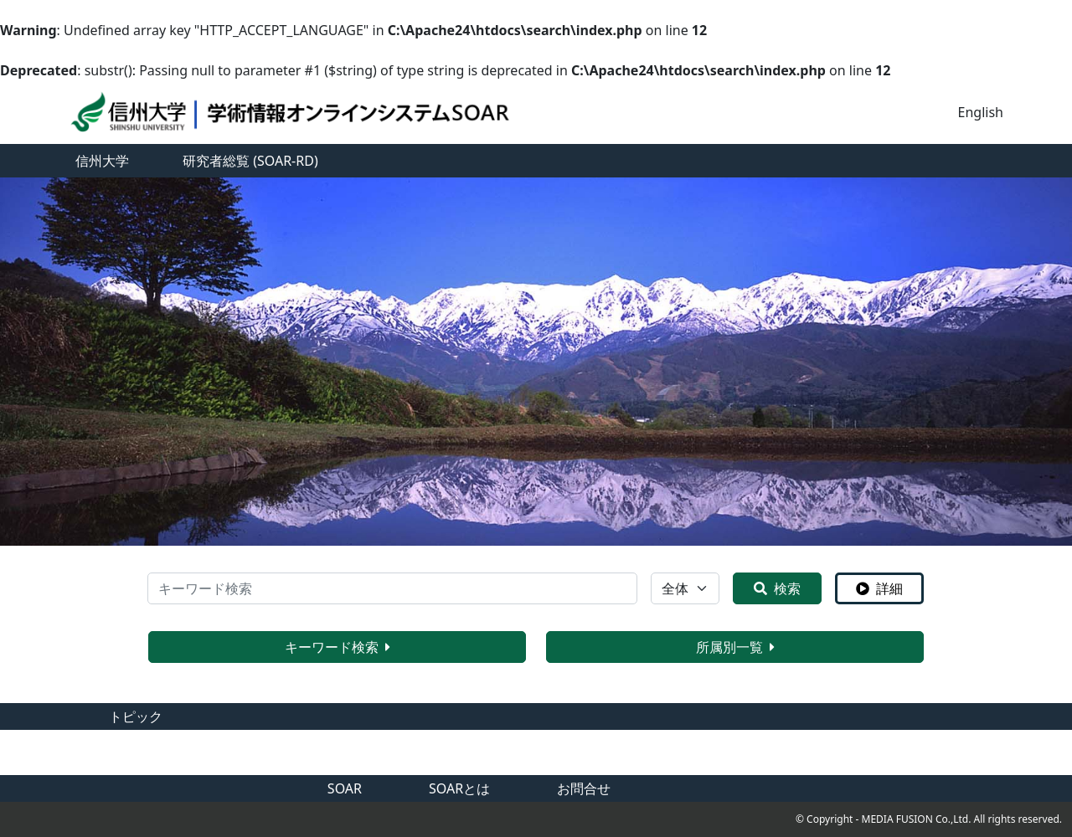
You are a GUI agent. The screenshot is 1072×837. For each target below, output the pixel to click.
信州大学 (102, 160)
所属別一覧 (735, 647)
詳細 (879, 588)
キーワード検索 (337, 647)
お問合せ (584, 788)
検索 (777, 588)
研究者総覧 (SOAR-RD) (250, 160)
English (980, 112)
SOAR (344, 788)
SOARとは (459, 788)
